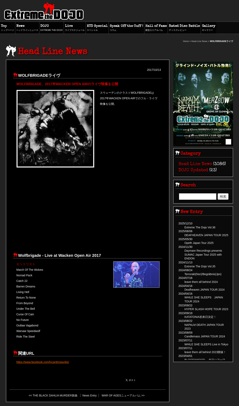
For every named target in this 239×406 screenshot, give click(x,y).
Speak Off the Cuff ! (126, 28)
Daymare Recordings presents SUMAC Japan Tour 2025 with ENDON (203, 254)
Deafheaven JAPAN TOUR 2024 (204, 289)
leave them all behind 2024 (201, 281)
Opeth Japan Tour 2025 (199, 242)
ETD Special (97, 28)
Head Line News (199, 41)
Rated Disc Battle (184, 28)
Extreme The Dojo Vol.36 (199, 227)
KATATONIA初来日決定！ (200, 316)
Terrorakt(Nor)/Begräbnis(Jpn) (202, 274)
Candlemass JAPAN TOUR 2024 (204, 336)
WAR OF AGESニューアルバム (121, 395)
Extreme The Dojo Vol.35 (199, 266)
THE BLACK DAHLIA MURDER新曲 (55, 395)
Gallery (208, 28)
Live (75, 28)
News (27, 28)
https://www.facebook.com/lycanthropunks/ (42, 362)
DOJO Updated (193, 170)
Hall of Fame (156, 28)
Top (7, 28)
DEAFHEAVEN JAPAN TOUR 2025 (206, 235)
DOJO (51, 28)
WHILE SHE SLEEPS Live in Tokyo (206, 344)
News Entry (89, 395)
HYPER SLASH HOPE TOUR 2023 (206, 309)
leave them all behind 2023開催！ (205, 352)
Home (186, 41)
